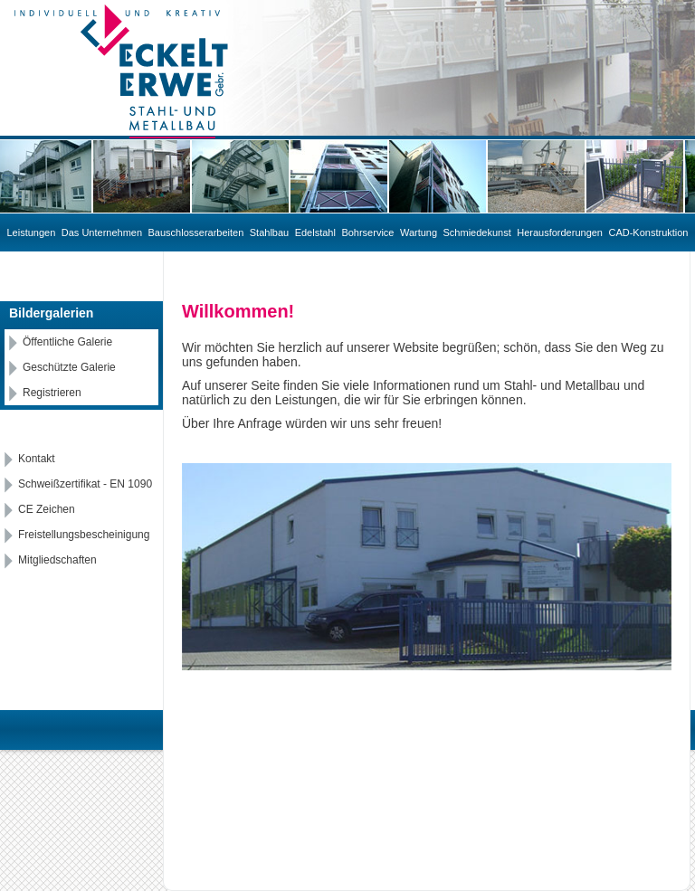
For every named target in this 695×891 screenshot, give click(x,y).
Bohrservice (367, 232)
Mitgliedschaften (57, 560)
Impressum (575, 739)
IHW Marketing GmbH (476, 739)
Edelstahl (315, 232)
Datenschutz (651, 739)
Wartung (418, 232)
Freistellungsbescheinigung (83, 534)
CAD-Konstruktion (648, 232)
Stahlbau (269, 232)
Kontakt (36, 458)
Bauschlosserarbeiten (196, 232)
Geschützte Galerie (69, 367)
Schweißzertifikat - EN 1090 (85, 484)
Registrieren (52, 392)
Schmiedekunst (477, 232)
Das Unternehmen (102, 232)
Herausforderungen (560, 232)
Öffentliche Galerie (67, 342)
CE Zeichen (46, 509)
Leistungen (31, 232)
